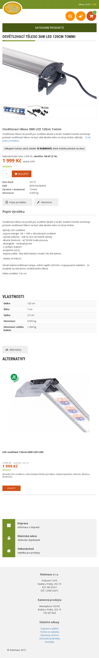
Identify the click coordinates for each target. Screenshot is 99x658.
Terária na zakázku (49, 631)
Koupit (22, 174)
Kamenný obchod (49, 635)
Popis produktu (16, 202)
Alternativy (13, 349)
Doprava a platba (49, 628)
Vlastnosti (44, 202)
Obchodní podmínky (49, 638)
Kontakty (49, 641)
